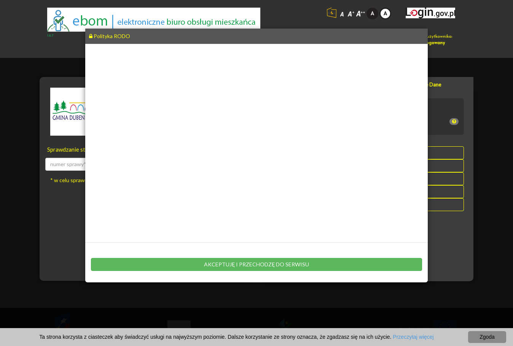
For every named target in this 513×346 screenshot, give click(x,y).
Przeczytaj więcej (413, 337)
